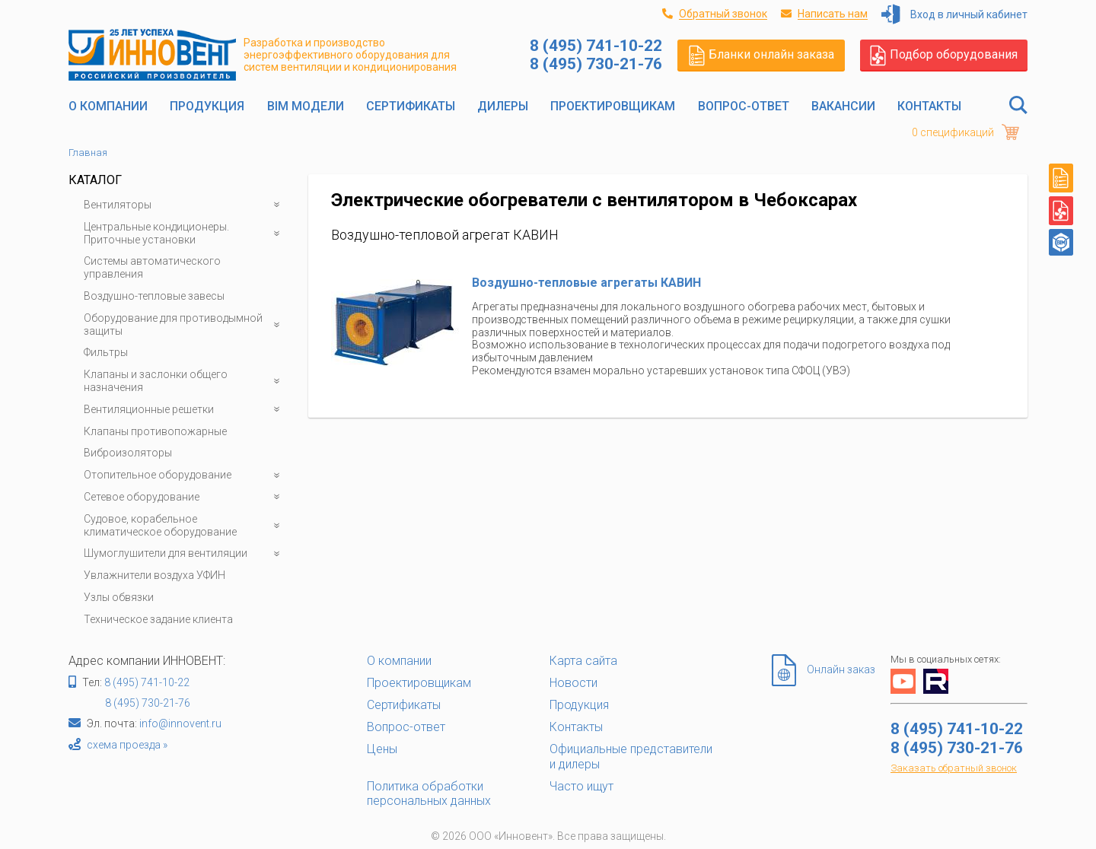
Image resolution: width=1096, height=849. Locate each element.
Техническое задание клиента (158, 619)
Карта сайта (583, 660)
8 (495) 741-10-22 (147, 682)
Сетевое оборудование (184, 497)
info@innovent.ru (180, 723)
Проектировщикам (612, 106)
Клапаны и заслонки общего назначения (184, 381)
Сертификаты (410, 106)
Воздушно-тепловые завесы (154, 296)
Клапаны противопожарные (155, 431)
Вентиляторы (184, 205)
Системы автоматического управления (152, 267)
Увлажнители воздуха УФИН (154, 575)
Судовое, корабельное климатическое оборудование (184, 525)
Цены (382, 749)
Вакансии (843, 106)
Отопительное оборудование (184, 475)
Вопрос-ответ (743, 106)
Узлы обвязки (119, 597)
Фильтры (106, 352)
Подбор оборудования (944, 54)
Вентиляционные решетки (184, 410)
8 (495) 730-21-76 (147, 703)
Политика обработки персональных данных (429, 793)
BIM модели (305, 106)
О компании (108, 106)
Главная (87, 152)
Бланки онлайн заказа (761, 54)
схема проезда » (127, 745)
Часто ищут (581, 786)
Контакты (929, 106)
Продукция (207, 106)
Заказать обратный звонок (953, 768)
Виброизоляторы (128, 453)
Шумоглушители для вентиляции (184, 553)
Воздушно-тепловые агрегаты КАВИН (586, 282)
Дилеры (502, 106)
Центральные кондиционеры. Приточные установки (184, 233)
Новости (573, 683)
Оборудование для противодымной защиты (184, 324)
